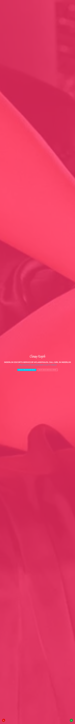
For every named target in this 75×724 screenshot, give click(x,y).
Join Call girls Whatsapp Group (26, 369)
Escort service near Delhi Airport (48, 369)
